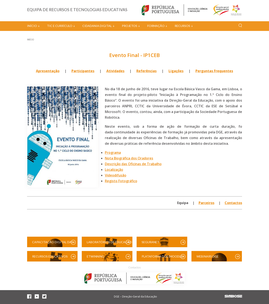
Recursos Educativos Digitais (50, 258)
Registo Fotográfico (121, 181)
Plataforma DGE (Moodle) (162, 256)
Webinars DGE (207, 256)
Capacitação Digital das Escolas (52, 243)
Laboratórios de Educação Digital (109, 243)
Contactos (233, 202)
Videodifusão (115, 175)
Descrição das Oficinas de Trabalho (133, 164)
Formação (156, 26)
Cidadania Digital (97, 26)
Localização (114, 169)
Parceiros (206, 202)
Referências (146, 71)
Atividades (115, 71)
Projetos (129, 26)
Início (32, 26)
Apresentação (47, 71)
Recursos (182, 26)
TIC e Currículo (59, 26)
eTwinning (95, 256)
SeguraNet (150, 242)
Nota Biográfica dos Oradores (129, 158)
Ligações (176, 71)
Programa (113, 152)
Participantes (82, 71)
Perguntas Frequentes (214, 71)
